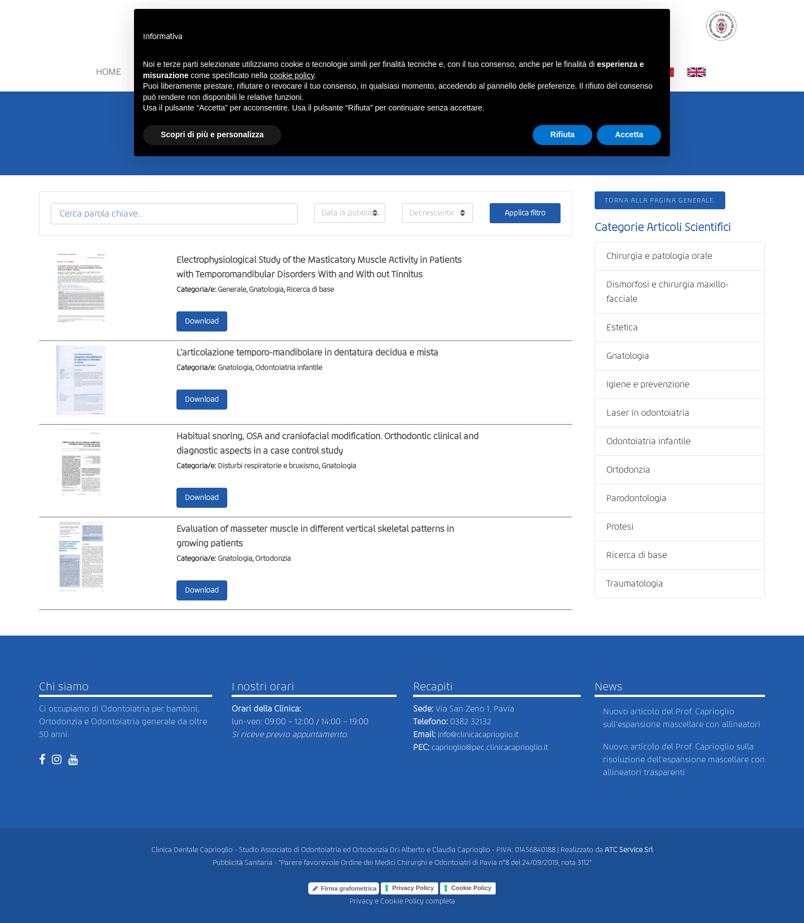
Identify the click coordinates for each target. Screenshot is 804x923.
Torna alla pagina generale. (660, 200)
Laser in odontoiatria (648, 412)
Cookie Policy (471, 887)
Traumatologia (634, 583)
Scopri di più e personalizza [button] (212, 134)
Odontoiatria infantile (288, 367)
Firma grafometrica (345, 888)
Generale (232, 289)
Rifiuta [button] (563, 134)
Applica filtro (525, 213)
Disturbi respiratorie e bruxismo (268, 466)
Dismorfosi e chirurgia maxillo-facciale (667, 291)
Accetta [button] (629, 134)
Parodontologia (636, 498)
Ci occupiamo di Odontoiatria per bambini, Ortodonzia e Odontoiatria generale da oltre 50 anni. (123, 721)
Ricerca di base (310, 289)
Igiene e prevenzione (648, 384)
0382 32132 (470, 722)
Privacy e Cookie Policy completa (402, 901)
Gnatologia (266, 289)
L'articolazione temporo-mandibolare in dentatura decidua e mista (307, 352)
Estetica (622, 327)
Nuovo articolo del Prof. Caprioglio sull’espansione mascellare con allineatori (681, 717)
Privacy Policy (413, 887)
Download (202, 321)
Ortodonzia (273, 558)
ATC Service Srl (629, 849)
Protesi (620, 526)
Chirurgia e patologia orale (659, 256)
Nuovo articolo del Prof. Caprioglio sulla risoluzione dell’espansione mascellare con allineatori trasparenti (684, 759)
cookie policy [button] (292, 75)
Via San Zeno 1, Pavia (475, 709)
